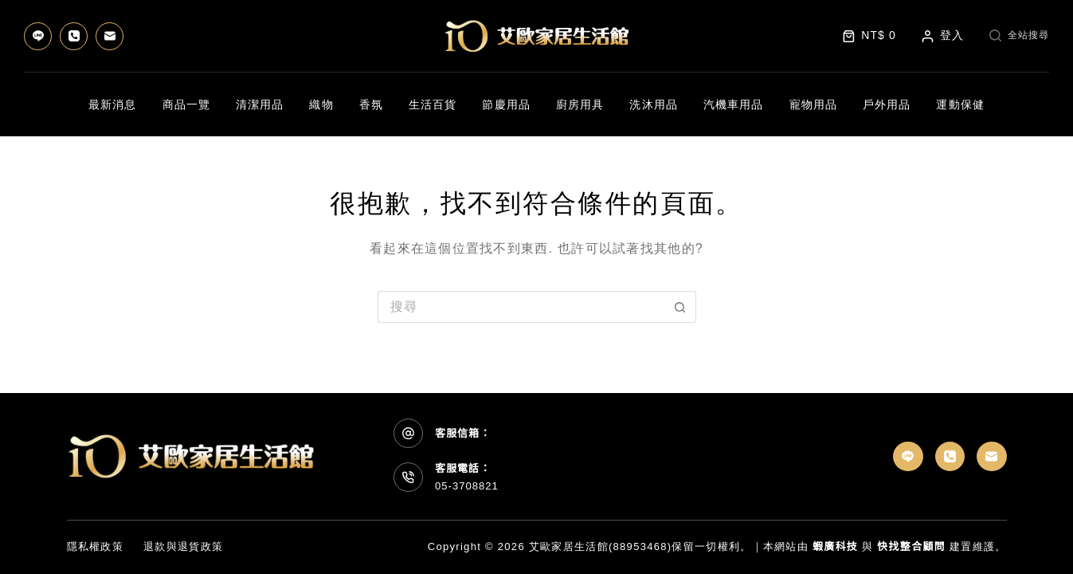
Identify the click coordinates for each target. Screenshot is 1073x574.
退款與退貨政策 (183, 546)
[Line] (38, 36)
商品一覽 (186, 104)
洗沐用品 (653, 104)
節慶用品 (506, 104)
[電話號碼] (74, 36)
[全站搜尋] (1019, 36)
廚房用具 (580, 104)
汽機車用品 (733, 104)
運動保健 (960, 104)
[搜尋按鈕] (680, 307)
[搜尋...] (521, 307)
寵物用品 (813, 104)
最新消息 (112, 104)
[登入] (943, 35)
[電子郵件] (109, 36)
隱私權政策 (95, 546)
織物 (321, 104)
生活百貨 (432, 104)
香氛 (371, 104)
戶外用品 (886, 104)
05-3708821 (467, 486)
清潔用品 (260, 104)
